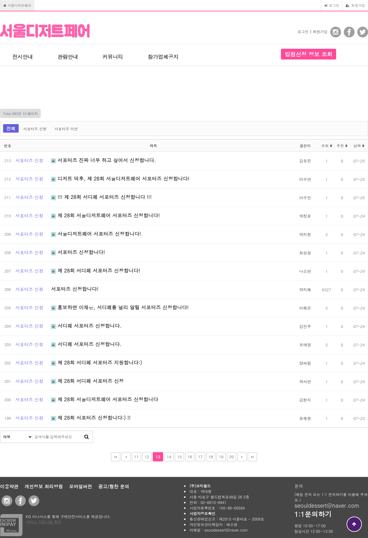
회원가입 (355, 5)
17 (200, 457)
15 (179, 457)
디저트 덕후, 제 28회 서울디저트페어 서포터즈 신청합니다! (120, 178)
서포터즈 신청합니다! (78, 252)
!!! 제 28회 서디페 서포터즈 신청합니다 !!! (101, 196)
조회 (326, 145)
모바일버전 (80, 486)
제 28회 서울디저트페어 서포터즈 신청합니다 (104, 399)
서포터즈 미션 (66, 128)
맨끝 (252, 456)
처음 (115, 456)
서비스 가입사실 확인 (43, 521)
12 (146, 457)
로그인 (331, 5)
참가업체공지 (163, 56)
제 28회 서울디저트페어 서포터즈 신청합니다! (105, 215)
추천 (341, 145)
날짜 (358, 145)
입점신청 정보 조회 (308, 54)
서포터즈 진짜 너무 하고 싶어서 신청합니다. (103, 160)
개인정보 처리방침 (44, 486)
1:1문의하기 (313, 514)
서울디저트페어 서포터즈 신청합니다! (96, 233)
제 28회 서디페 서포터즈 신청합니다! (95, 270)
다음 (242, 456)
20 (231, 457)
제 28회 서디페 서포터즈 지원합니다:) (96, 362)
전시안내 (22, 56)
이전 (126, 456)
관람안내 (67, 56)
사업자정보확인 (202, 513)
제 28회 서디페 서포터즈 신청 (87, 380)
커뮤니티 (112, 56)
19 (221, 457)
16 (189, 457)
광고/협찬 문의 (113, 486)
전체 (10, 128)
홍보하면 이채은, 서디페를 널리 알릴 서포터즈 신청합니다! (120, 307)
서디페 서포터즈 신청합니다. (86, 325)
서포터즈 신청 (35, 128)
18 (210, 457)
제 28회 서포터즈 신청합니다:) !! (91, 417)
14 (169, 457)
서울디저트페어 (17, 5)
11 (136, 457)
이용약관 (9, 486)
